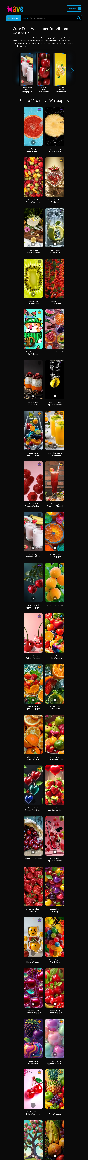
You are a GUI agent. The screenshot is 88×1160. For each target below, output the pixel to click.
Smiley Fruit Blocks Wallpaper (33, 961)
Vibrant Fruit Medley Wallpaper (33, 201)
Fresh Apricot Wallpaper (55, 605)
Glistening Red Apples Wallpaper (33, 606)
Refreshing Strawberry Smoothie (33, 555)
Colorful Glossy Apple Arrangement (55, 1062)
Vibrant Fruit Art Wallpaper (33, 1062)
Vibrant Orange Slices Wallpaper (33, 758)
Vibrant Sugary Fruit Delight (55, 961)
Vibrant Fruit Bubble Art (55, 352)
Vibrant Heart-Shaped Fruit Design (33, 809)
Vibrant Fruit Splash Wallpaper (33, 454)
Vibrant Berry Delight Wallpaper (55, 1011)
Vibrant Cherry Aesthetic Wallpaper (33, 1011)
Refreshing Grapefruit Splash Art (33, 150)
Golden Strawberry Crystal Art (55, 201)
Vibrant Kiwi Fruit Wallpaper (33, 302)
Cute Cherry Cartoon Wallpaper (33, 657)
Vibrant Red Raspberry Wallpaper (33, 505)
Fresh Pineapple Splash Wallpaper (55, 150)
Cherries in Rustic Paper (33, 858)
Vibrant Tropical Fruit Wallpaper (55, 1113)
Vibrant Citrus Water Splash (55, 707)
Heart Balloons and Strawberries (55, 809)
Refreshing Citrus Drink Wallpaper (55, 454)
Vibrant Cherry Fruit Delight (54, 910)
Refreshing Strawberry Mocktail (55, 505)
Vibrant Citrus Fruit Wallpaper (55, 555)
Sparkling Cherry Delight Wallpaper (33, 1113)
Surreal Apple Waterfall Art (55, 251)
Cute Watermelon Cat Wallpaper (33, 353)
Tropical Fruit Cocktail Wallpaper (33, 251)
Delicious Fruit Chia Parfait (33, 403)
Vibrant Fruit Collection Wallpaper (55, 758)
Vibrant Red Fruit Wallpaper (55, 302)
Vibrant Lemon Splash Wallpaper (55, 403)
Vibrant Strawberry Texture (33, 910)
